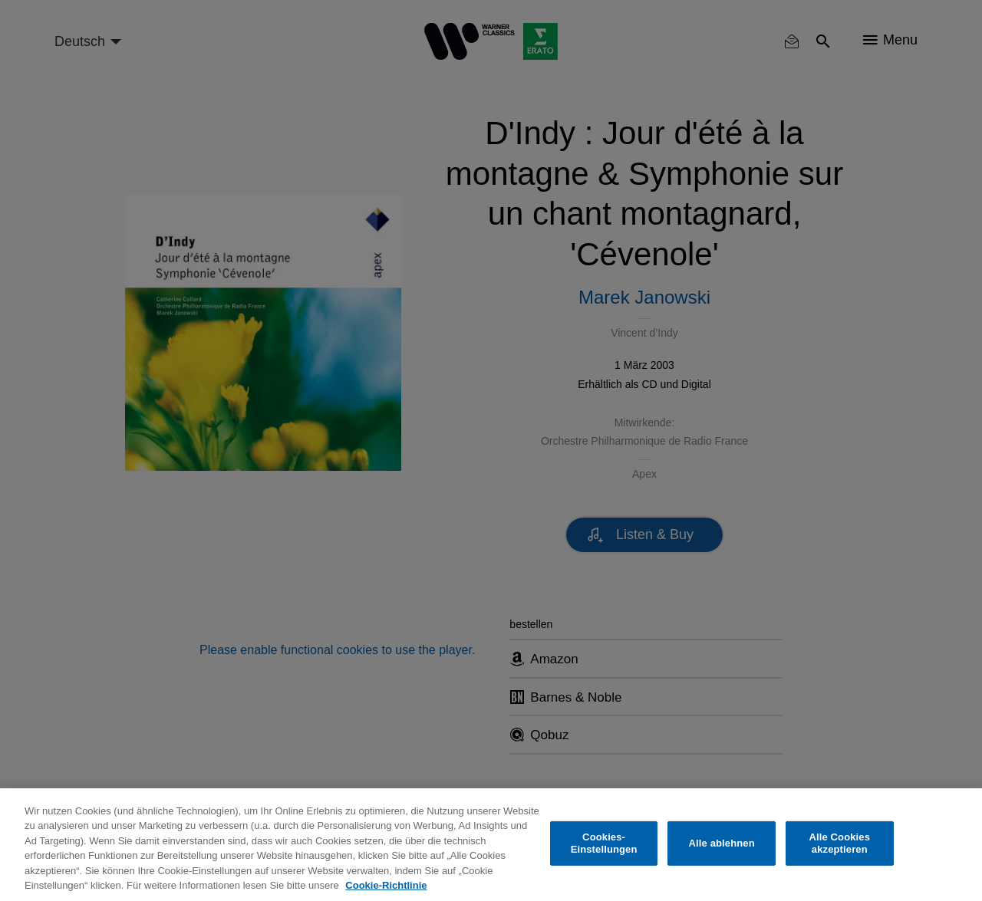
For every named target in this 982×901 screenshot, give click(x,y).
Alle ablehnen (722, 843)
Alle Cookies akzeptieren (839, 843)
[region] (491, 844)
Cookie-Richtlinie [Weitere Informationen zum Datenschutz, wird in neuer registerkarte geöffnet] (386, 885)
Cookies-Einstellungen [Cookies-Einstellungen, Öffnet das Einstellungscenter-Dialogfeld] (604, 843)
